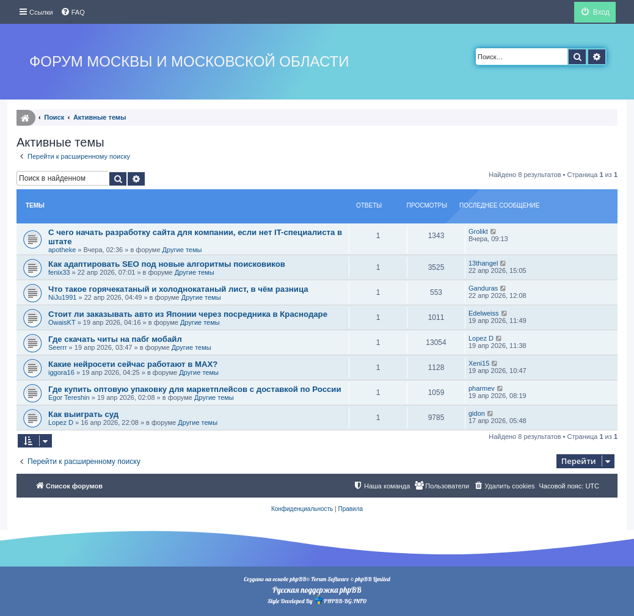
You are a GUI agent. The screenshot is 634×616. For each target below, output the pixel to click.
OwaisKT (62, 322)
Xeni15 (478, 363)
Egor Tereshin (69, 397)
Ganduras (483, 288)
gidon (476, 413)
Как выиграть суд (83, 414)
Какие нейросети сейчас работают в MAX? (132, 364)
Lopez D (481, 338)
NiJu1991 (62, 297)
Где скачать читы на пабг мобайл (115, 339)
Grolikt (478, 231)
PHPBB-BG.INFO (340, 600)
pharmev (481, 388)
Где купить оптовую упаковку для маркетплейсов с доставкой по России (194, 389)
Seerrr (57, 347)
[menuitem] (72, 12)
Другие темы (182, 249)
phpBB (298, 579)
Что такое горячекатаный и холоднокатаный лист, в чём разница (178, 289)
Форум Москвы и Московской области (189, 61)
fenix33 (59, 272)
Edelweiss (483, 313)
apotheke (62, 249)
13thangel (483, 263)
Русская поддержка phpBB (316, 590)
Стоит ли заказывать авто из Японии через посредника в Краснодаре (187, 314)
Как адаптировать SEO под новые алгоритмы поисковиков (166, 264)
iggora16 (61, 372)
